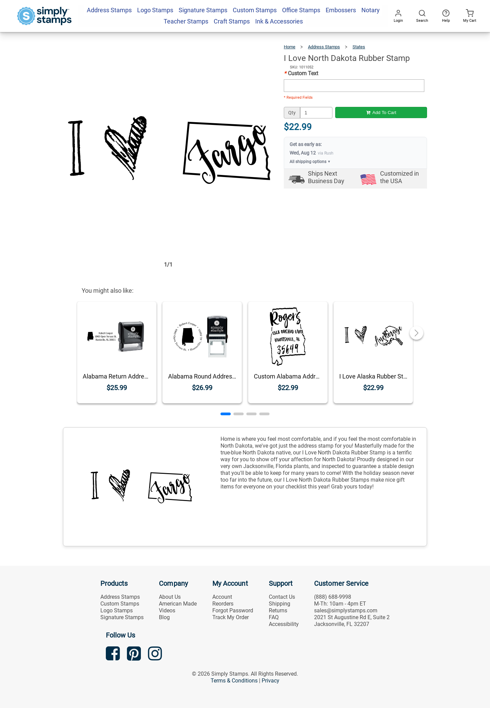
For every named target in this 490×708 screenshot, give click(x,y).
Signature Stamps (122, 617)
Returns (278, 610)
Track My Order (230, 617)
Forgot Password (232, 610)
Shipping (279, 603)
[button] (225, 414)
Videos (167, 610)
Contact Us (282, 597)
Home (289, 46)
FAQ (274, 617)
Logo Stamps (116, 610)
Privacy (270, 680)
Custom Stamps (119, 603)
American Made (178, 603)
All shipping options (310, 161)
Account (222, 597)
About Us (170, 597)
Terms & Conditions (234, 680)
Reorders (222, 603)
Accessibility (284, 624)
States (359, 46)
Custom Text (301, 73)
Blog (164, 617)
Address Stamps (324, 46)
